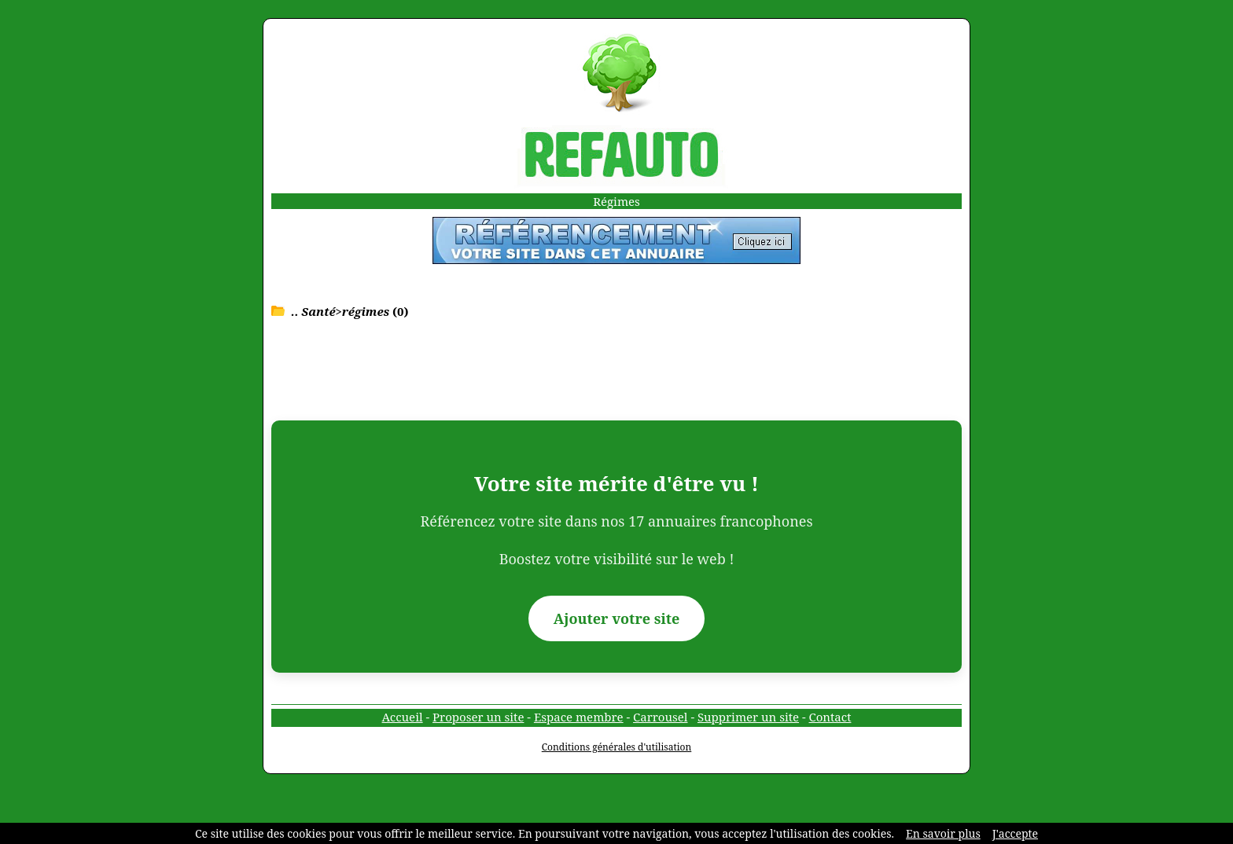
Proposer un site (478, 717)
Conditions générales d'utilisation (617, 747)
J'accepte (1015, 833)
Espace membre (579, 717)
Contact (830, 717)
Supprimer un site (748, 717)
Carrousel (660, 717)
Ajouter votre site (617, 618)
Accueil (402, 717)
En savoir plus (943, 833)
